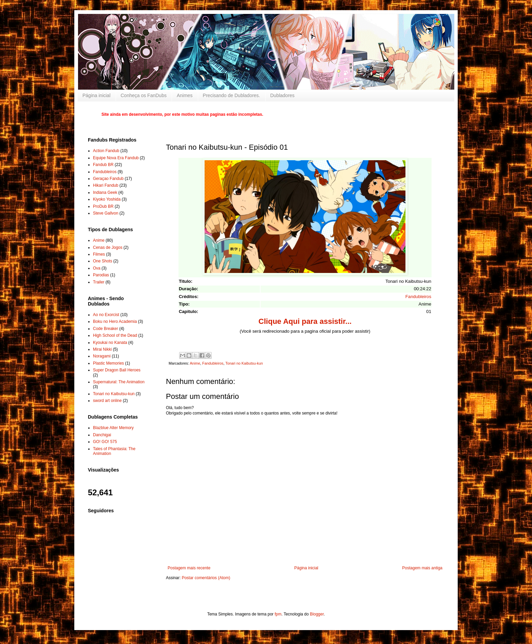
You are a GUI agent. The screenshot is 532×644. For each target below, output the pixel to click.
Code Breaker (105, 328)
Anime (195, 363)
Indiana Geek (105, 192)
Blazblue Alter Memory (113, 427)
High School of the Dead (115, 335)
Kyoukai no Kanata (110, 342)
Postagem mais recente (189, 568)
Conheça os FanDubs (144, 95)
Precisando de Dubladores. (231, 95)
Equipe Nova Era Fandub (116, 157)
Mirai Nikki (102, 349)
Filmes (99, 254)
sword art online (107, 400)
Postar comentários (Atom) (206, 577)
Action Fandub (106, 150)
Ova (96, 268)
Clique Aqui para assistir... (305, 321)
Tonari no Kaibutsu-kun (244, 363)
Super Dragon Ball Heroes (116, 370)
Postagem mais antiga (422, 568)
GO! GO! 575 (105, 441)
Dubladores (282, 95)
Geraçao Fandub (108, 178)
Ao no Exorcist (106, 314)
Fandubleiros (418, 296)
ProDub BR (103, 206)
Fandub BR (103, 164)
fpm (277, 614)
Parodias (101, 275)
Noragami (102, 356)
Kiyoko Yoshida (106, 199)
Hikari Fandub (105, 185)
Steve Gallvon (105, 213)
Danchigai (102, 435)
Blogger (317, 614)
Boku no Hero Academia (115, 321)
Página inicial (96, 95)
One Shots (102, 261)
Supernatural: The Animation (119, 382)
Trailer (98, 282)
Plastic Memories (108, 363)
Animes (185, 95)
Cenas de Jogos (107, 247)
